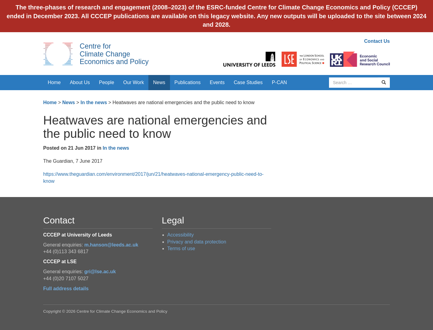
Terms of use (181, 248)
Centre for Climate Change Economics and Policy (114, 54)
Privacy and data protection (196, 241)
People (106, 82)
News (159, 82)
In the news (94, 102)
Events (217, 82)
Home (54, 82)
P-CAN (279, 82)
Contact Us (377, 41)
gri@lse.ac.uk (100, 271)
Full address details (65, 288)
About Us (80, 82)
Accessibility (180, 234)
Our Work (133, 82)
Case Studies (248, 82)
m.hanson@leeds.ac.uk (111, 244)
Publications (188, 82)
